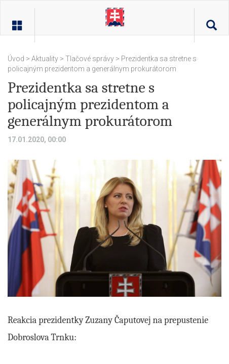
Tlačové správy (89, 59)
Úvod (17, 59)
